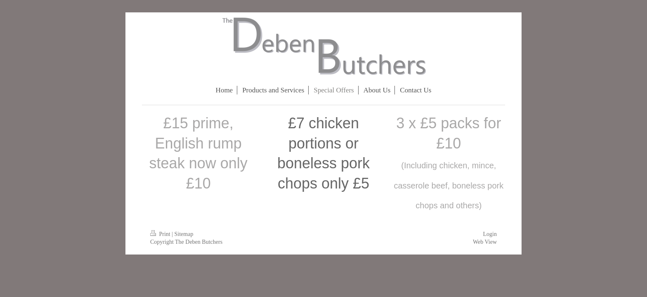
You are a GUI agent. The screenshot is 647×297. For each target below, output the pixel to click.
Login (490, 234)
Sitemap (184, 234)
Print (161, 234)
